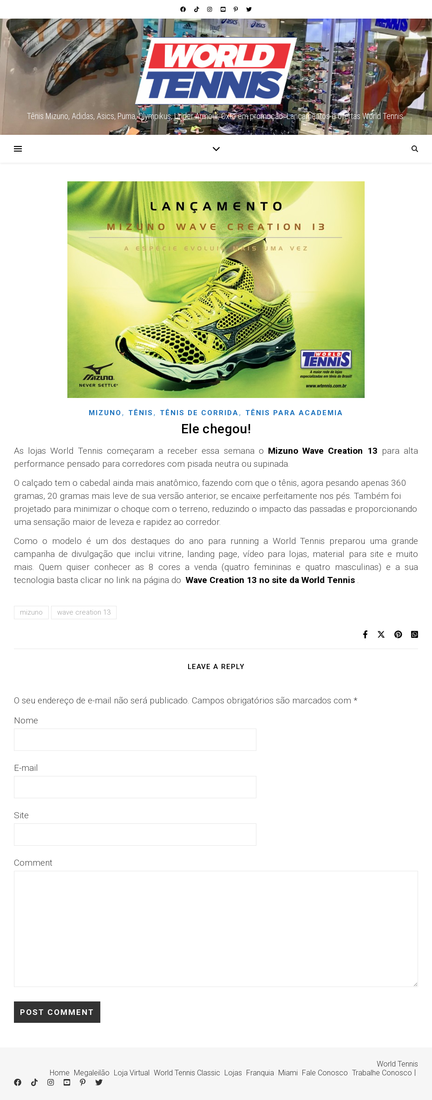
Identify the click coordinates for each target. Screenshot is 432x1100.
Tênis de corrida (199, 413)
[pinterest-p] (236, 9)
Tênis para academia (294, 413)
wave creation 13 (84, 612)
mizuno (31, 612)
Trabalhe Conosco (382, 1072)
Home (60, 1072)
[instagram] (210, 9)
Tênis (140, 413)
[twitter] (249, 9)
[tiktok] (197, 9)
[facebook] (183, 9)
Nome (26, 720)
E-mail (26, 767)
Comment (33, 862)
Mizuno (105, 413)
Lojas (233, 1072)
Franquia (260, 1072)
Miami (288, 1072)
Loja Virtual (132, 1072)
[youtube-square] (224, 9)
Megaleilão (92, 1072)
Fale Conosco (325, 1072)
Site (21, 815)
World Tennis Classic (187, 1072)
